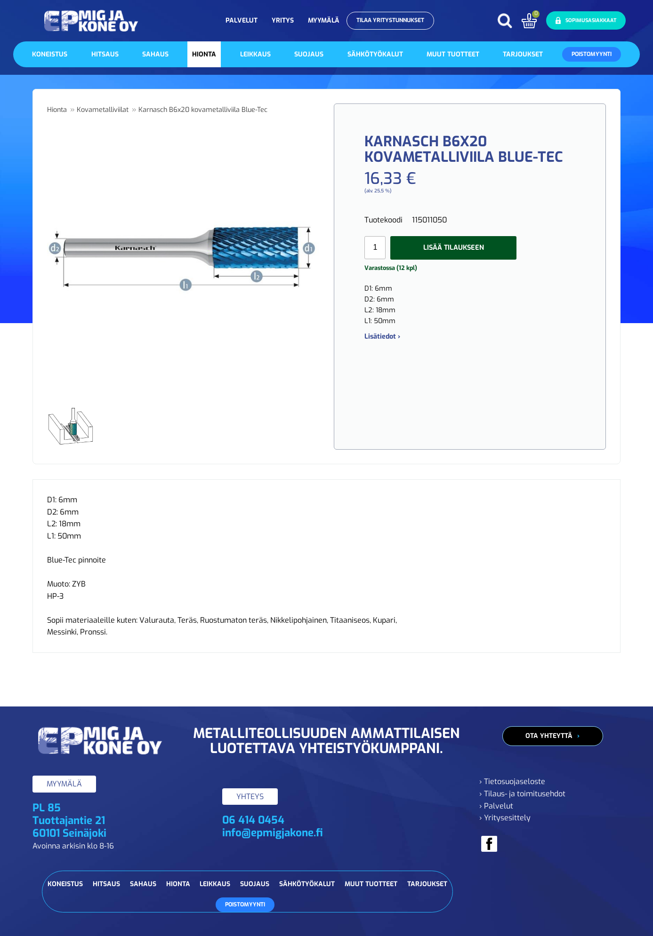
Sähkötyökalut (375, 54)
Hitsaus (105, 54)
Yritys (283, 20)
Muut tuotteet (453, 54)
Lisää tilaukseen (453, 247)
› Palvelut (496, 806)
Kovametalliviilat (103, 109)
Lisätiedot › (382, 336)
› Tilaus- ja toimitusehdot (522, 794)
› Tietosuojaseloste (512, 781)
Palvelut (242, 20)
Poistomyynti (592, 54)
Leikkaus (255, 54)
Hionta (204, 54)
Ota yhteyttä (548, 735)
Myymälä (323, 20)
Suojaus (308, 54)
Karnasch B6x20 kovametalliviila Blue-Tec (202, 109)
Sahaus (155, 54)
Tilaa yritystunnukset (390, 20)
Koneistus (49, 54)
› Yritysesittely (505, 818)
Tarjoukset (523, 54)
